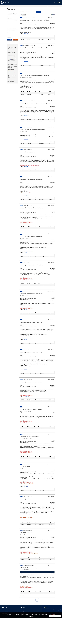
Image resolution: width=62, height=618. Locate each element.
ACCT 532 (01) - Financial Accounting (28, 567)
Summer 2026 (33, 11)
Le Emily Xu (25, 252)
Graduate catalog (10, 70)
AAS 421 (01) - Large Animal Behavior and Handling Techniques (34, 20)
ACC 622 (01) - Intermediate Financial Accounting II (31, 265)
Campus (8, 16)
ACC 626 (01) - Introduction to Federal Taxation (31, 382)
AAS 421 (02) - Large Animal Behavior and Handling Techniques (34, 47)
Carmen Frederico (26, 588)
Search (10, 39)
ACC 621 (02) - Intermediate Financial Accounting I (31, 208)
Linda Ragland (26, 195)
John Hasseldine (26, 396)
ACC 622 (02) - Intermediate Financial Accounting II (31, 293)
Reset (15, 39)
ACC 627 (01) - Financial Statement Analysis (30, 436)
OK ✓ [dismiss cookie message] (31, 616)
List (21, 14)
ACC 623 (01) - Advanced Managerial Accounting (31, 322)
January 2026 (22, 11)
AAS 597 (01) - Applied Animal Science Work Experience (32, 129)
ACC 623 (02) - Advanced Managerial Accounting (31, 352)
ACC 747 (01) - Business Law (26, 532)
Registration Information (5, 611)
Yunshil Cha (25, 339)
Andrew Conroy (26, 33)
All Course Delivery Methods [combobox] (11, 30)
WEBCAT (10, 59)
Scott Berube (26, 486)
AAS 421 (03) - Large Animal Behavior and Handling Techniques (34, 75)
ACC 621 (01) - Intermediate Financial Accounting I (31, 179)
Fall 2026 (38, 11)
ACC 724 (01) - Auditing (25, 466)
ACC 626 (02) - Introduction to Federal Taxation (31, 409)
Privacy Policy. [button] (53, 614)
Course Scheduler (23, 611)
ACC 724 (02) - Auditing (25, 499)
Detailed (24, 14)
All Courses (3, 609)
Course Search (3, 6)
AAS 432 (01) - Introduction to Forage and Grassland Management (35, 103)
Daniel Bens (25, 309)
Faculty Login (23, 609)
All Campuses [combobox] (9, 18)
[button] (21, 17)
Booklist (22, 595)
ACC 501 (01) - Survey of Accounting (28, 152)
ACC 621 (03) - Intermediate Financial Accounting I (31, 236)
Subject (8, 23)
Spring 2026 (27, 11)
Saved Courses (53, 14)
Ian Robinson (26, 166)
